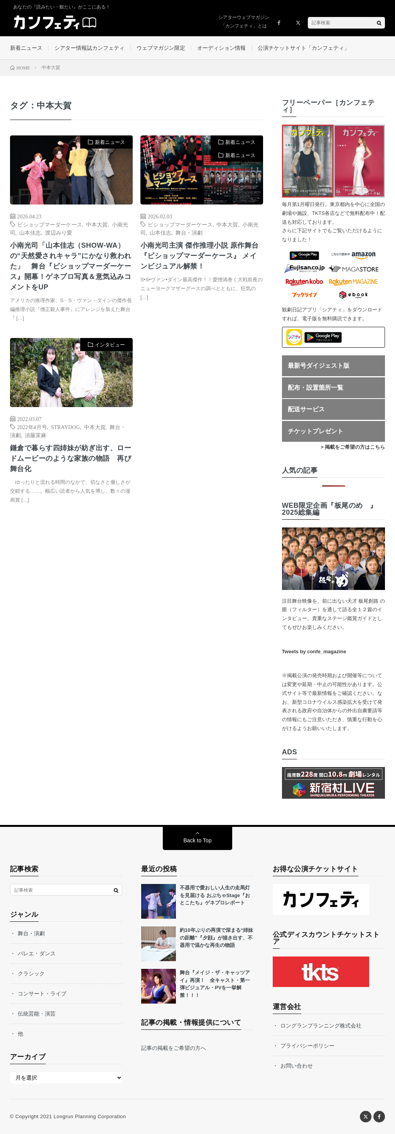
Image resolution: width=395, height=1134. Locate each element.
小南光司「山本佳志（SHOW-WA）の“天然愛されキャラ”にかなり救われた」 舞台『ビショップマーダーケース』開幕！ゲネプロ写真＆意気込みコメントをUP (71, 266)
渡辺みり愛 (58, 232)
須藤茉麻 (35, 435)
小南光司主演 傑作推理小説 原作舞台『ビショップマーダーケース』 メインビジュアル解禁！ (199, 256)
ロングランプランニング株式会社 (320, 1025)
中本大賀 (97, 224)
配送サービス (306, 409)
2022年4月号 (32, 426)
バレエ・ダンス (37, 953)
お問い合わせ (296, 1066)
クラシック (31, 973)
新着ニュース (26, 48)
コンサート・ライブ (42, 993)
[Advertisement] (201, 415)
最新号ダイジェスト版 (318, 365)
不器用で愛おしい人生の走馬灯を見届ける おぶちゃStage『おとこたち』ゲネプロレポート (215, 895)
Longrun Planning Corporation (90, 1116)
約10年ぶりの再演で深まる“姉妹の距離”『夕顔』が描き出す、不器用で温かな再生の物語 (216, 937)
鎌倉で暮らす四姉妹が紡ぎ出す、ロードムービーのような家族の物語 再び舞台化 (71, 458)
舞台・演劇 (189, 232)
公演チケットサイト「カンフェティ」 (303, 48)
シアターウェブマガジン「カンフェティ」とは (243, 22)
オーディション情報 (221, 48)
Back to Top (198, 840)
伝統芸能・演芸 (37, 1014)
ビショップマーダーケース (49, 224)
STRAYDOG (65, 426)
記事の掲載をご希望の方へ (173, 1048)
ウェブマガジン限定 (161, 48)
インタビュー (110, 345)
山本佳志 (30, 232)
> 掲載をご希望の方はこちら (353, 447)
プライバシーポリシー (307, 1046)
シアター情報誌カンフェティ (89, 48)
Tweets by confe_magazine (314, 651)
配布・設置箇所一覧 (315, 387)
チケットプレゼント (315, 431)
